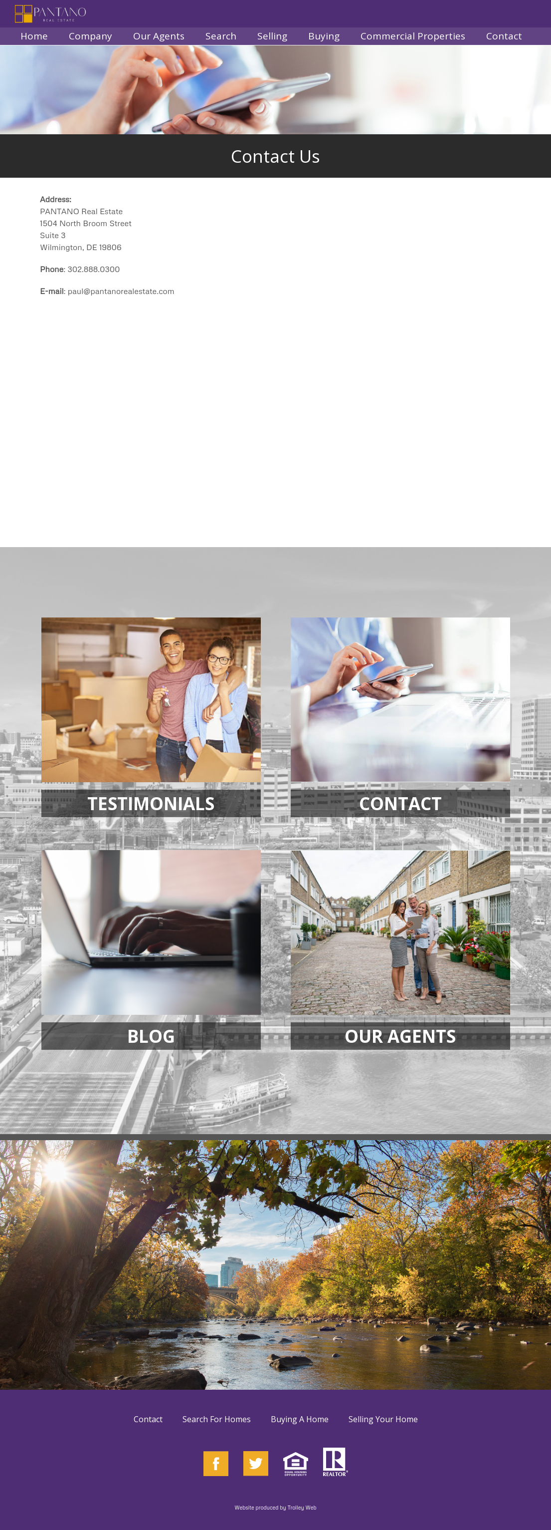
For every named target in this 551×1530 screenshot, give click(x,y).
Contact (148, 1419)
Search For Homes (217, 1419)
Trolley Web (302, 1507)
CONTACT (400, 803)
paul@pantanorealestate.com (121, 291)
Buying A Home (300, 1419)
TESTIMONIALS (150, 803)
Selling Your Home (383, 1419)
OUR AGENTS (400, 1036)
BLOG (151, 1036)
